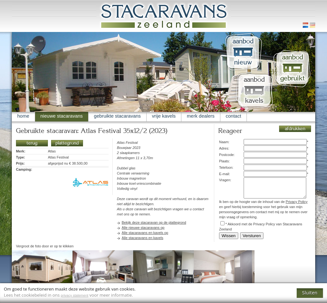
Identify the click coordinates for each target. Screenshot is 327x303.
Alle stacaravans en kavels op (145, 233)
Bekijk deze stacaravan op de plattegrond (154, 222)
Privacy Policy (297, 202)
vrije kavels (164, 116)
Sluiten (309, 292)
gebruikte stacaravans (117, 116)
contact (233, 116)
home (23, 116)
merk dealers (201, 116)
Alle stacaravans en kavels (142, 238)
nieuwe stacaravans (62, 116)
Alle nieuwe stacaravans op (143, 227)
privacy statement (74, 295)
